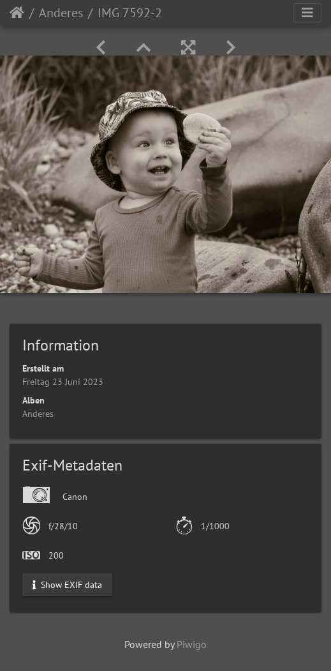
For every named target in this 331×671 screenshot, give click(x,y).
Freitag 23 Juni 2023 (62, 382)
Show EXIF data (67, 585)
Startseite (17, 12)
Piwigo (192, 644)
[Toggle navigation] (307, 12)
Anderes (61, 12)
